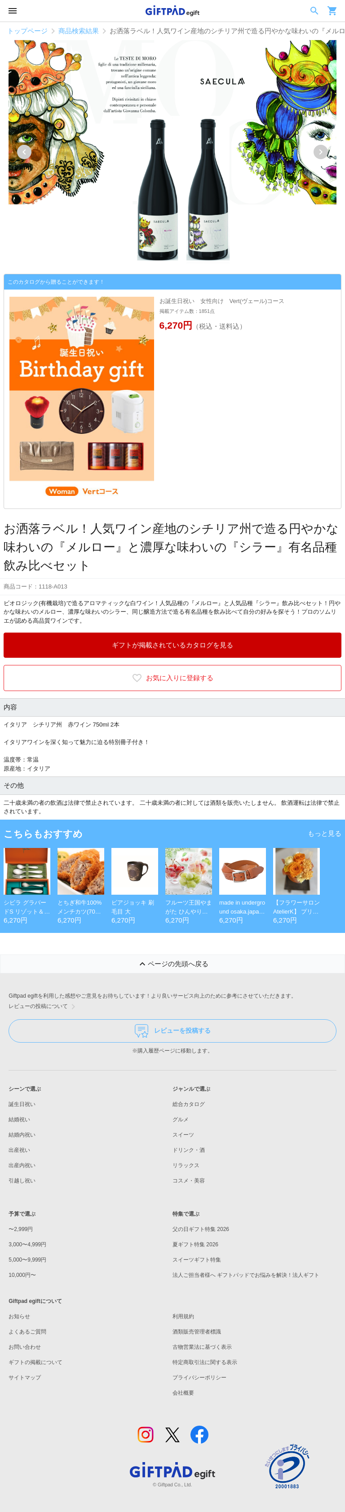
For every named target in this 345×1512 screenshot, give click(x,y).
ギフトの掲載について (35, 1362)
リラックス (185, 1165)
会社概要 (183, 1393)
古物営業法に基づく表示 (202, 1347)
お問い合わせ (25, 1347)
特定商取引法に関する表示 (204, 1362)
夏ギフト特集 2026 (195, 1244)
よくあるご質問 (27, 1332)
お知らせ (19, 1316)
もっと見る (324, 833)
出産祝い (19, 1150)
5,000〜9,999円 (27, 1260)
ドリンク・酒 (188, 1150)
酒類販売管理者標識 (196, 1332)
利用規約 (183, 1316)
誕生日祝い (22, 1104)
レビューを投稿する (173, 1031)
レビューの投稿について (44, 1006)
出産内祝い (22, 1165)
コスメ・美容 (188, 1180)
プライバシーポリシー (199, 1377)
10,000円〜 (22, 1275)
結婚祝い (19, 1119)
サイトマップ (25, 1377)
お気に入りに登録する (172, 678)
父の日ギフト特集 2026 (200, 1229)
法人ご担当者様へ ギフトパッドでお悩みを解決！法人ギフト (245, 1275)
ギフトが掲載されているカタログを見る (172, 645)
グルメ (180, 1119)
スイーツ (183, 1135)
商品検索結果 (78, 31)
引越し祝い (22, 1180)
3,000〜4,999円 (27, 1244)
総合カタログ (188, 1104)
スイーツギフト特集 (196, 1260)
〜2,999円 (21, 1229)
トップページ (27, 31)
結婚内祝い (22, 1135)
